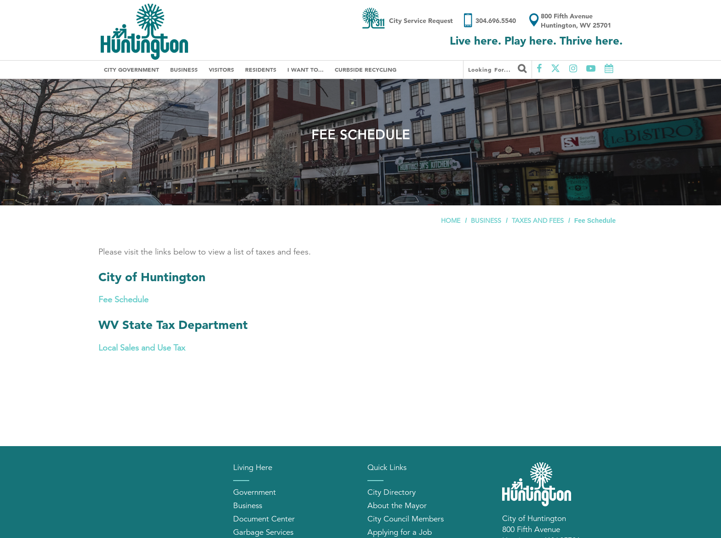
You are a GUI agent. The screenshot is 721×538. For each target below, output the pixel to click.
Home (450, 220)
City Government (131, 69)
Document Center (264, 519)
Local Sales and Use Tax (141, 348)
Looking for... (497, 68)
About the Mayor (397, 505)
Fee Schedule (123, 299)
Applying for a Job (399, 532)
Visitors (221, 69)
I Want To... (305, 69)
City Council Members (405, 519)
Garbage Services (263, 532)
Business (184, 69)
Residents (260, 69)
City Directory (391, 492)
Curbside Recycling (365, 69)
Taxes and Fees (538, 220)
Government (254, 492)
